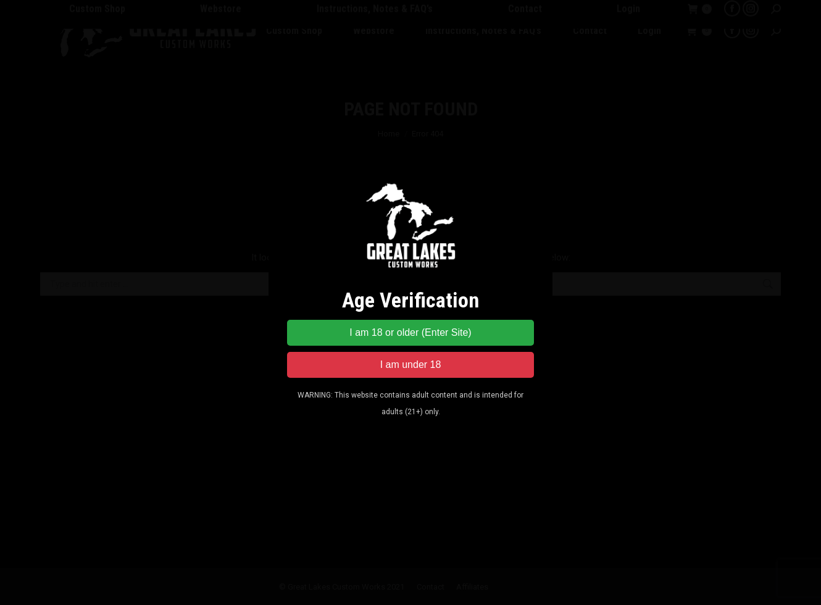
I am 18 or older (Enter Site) (410, 332)
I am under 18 (410, 364)
